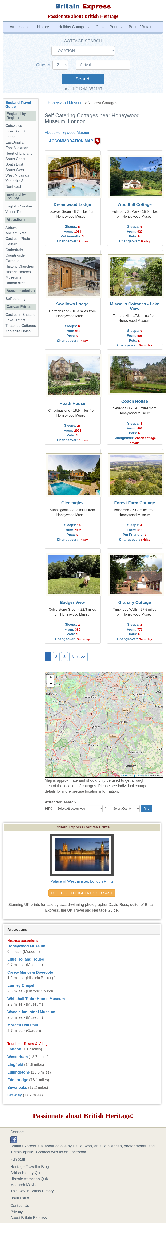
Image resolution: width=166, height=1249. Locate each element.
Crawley (14, 1095)
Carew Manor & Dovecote (30, 972)
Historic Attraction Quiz (29, 1179)
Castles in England (20, 315)
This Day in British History (32, 1191)
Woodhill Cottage (135, 204)
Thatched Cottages (20, 326)
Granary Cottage (134, 602)
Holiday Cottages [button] (73, 27)
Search (82, 78)
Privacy (16, 1212)
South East (14, 164)
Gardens (12, 261)
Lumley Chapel (20, 985)
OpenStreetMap (141, 775)
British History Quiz (26, 1173)
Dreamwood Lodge (72, 204)
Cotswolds (13, 126)
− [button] (50, 684)
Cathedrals (14, 250)
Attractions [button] (20, 27)
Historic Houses (18, 272)
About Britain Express (28, 1218)
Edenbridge (17, 1080)
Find (49, 808)
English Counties (18, 206)
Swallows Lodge (72, 304)
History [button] (44, 27)
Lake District (15, 131)
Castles (11, 239)
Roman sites (15, 283)
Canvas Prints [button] (109, 27)
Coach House (134, 401)
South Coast (15, 159)
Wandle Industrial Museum (31, 1012)
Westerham (17, 1057)
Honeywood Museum (65, 103)
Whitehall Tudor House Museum (36, 999)
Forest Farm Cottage (134, 503)
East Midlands (16, 148)
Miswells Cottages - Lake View (134, 306)
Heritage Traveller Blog (29, 1167)
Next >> (78, 657)
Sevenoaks (17, 1087)
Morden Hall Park (22, 1025)
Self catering (15, 299)
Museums (13, 277)
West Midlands (17, 175)
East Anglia (14, 142)
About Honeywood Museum (68, 132)
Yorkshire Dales (18, 331)
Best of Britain (140, 27)
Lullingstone (18, 1072)
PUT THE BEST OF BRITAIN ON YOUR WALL (81, 893)
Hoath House (72, 403)
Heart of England (18, 153)
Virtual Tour (14, 212)
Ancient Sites (16, 233)
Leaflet (124, 775)
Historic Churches (19, 266)
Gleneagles (72, 503)
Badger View (72, 602)
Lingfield (15, 1065)
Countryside (15, 255)
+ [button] (50, 678)
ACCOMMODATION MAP (71, 141)
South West (14, 170)
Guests (43, 64)
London (11, 137)
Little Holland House (25, 959)
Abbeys (11, 228)
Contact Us (19, 1205)
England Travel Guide (18, 105)
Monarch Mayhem (25, 1185)
